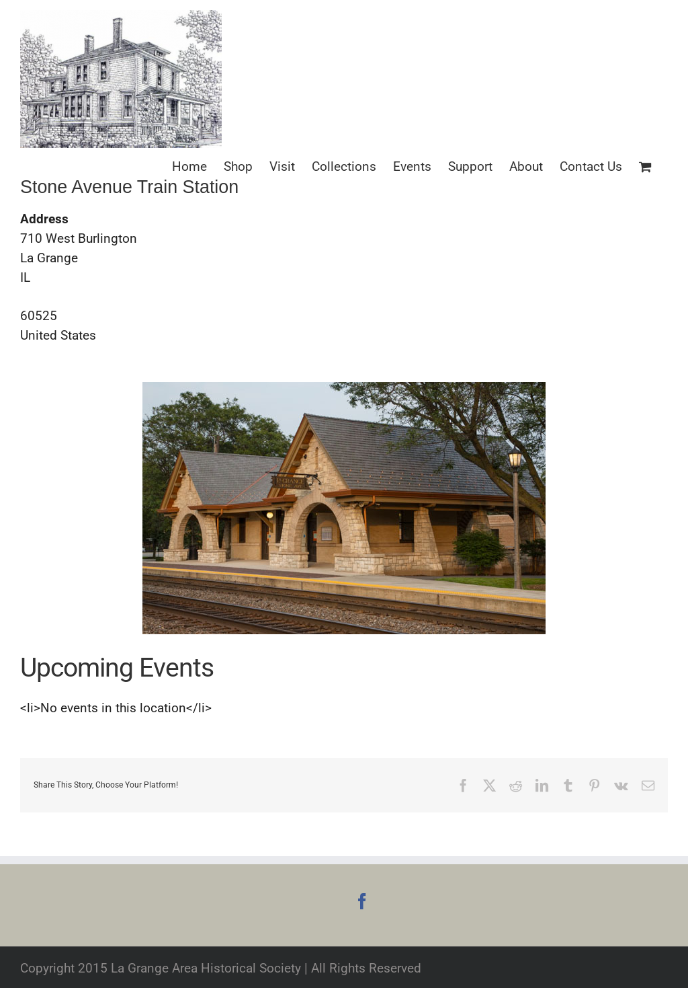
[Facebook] (362, 901)
